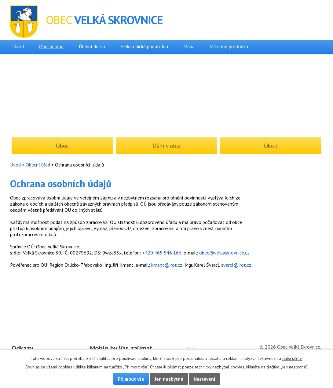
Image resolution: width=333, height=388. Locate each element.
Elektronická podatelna (144, 46)
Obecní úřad (51, 46)
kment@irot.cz (166, 265)
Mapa (189, 46)
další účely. (292, 358)
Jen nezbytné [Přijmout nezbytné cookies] (169, 379)
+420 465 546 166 (161, 253)
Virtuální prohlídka (229, 46)
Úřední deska (92, 46)
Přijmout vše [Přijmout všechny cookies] (131, 379)
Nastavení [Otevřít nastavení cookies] (204, 379)
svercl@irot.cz (236, 265)
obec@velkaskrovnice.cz (224, 253)
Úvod (18, 46)
